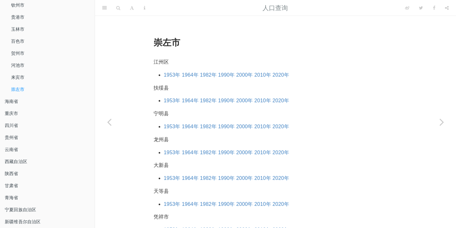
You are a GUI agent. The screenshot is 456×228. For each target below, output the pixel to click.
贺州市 (18, 53)
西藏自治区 (16, 161)
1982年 (208, 75)
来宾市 (18, 77)
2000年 (244, 75)
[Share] (446, 8)
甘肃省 (11, 185)
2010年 (262, 75)
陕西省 (11, 173)
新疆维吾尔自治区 (23, 221)
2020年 (281, 75)
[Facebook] (434, 8)
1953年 (172, 75)
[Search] (118, 8)
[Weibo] (407, 8)
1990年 (226, 75)
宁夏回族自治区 (20, 209)
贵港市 (18, 17)
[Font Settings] (132, 8)
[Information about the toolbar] (144, 8)
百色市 (18, 41)
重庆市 (11, 113)
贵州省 (11, 137)
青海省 (11, 197)
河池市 (18, 65)
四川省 (11, 125)
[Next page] (442, 122)
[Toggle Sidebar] (104, 8)
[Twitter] (421, 8)
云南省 (11, 149)
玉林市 (18, 29)
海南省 (11, 101)
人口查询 (275, 7)
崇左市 (18, 89)
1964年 (190, 75)
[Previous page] (109, 122)
